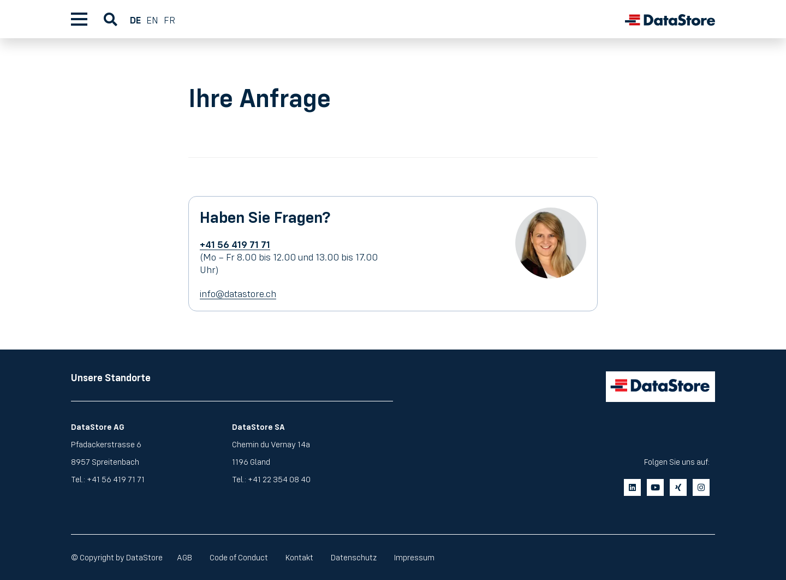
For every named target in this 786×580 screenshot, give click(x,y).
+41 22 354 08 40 (279, 479)
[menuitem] (138, 18)
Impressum (414, 557)
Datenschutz (354, 557)
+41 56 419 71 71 (116, 479)
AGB (184, 557)
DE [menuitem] (135, 20)
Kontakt (299, 557)
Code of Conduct (239, 557)
